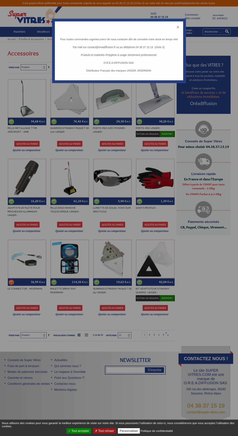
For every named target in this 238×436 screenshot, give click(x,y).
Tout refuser (104, 430)
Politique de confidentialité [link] (157, 430)
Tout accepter (78, 430)
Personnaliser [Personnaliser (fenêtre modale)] (129, 430)
